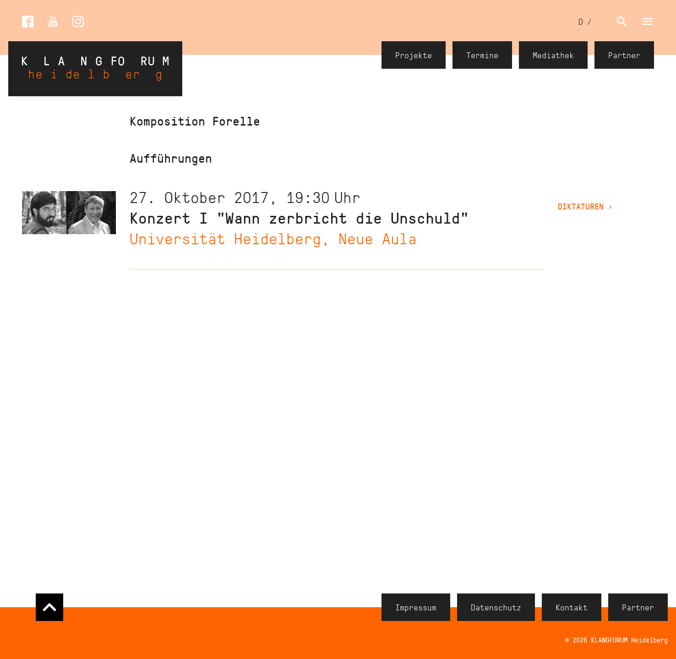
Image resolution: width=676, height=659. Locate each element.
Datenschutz (496, 607)
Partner (624, 54)
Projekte (413, 54)
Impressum (415, 607)
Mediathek (553, 54)
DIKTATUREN (585, 206)
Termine (482, 54)
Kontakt (572, 607)
